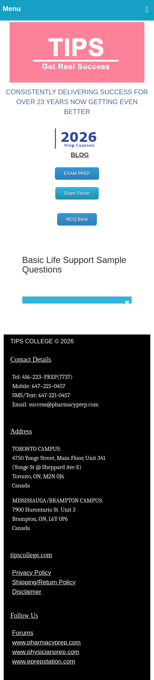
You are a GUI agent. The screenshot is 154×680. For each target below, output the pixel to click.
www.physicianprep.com (45, 651)
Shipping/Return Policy (44, 582)
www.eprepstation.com (43, 661)
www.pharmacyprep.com (46, 642)
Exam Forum (77, 193)
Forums (23, 632)
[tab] (77, 300)
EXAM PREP (77, 173)
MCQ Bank (77, 219)
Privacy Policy (31, 572)
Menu (75, 9)
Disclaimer (26, 591)
